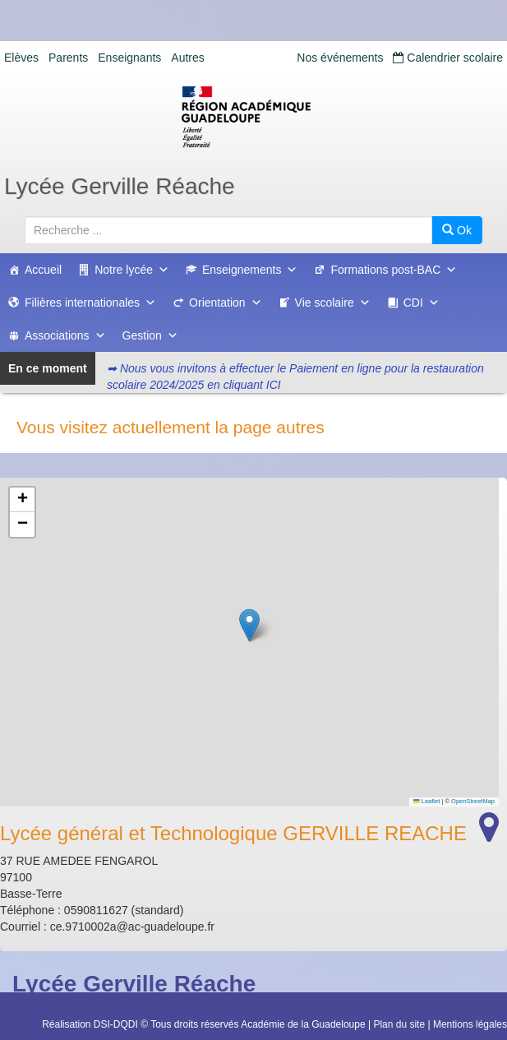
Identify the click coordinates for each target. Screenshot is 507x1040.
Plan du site (399, 1024)
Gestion (150, 335)
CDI (421, 302)
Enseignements (250, 269)
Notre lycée (131, 269)
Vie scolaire (333, 302)
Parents (68, 57)
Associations (65, 335)
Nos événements (340, 57)
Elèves (21, 57)
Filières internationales (90, 302)
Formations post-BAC (393, 269)
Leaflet (426, 801)
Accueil (43, 269)
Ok (457, 230)
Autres (187, 57)
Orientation (225, 302)
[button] (249, 625)
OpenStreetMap (473, 801)
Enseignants (129, 57)
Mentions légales (470, 1024)
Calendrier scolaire (448, 57)
